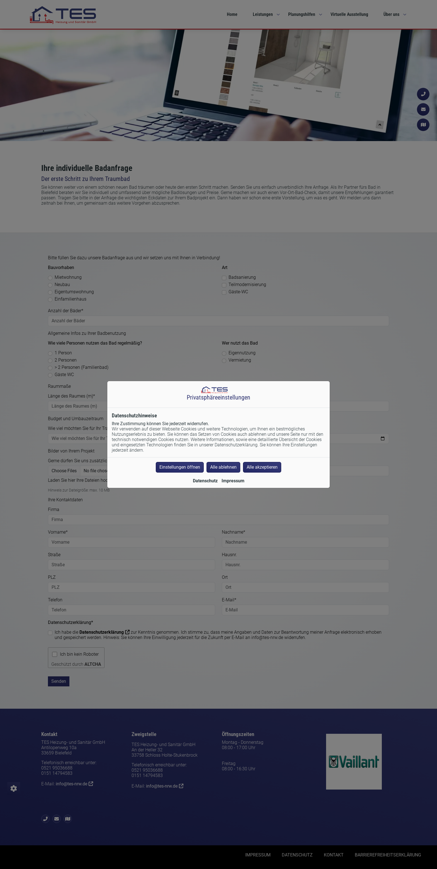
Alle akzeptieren (262, 467)
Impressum (233, 480)
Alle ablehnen (223, 467)
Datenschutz (205, 480)
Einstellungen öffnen (179, 467)
